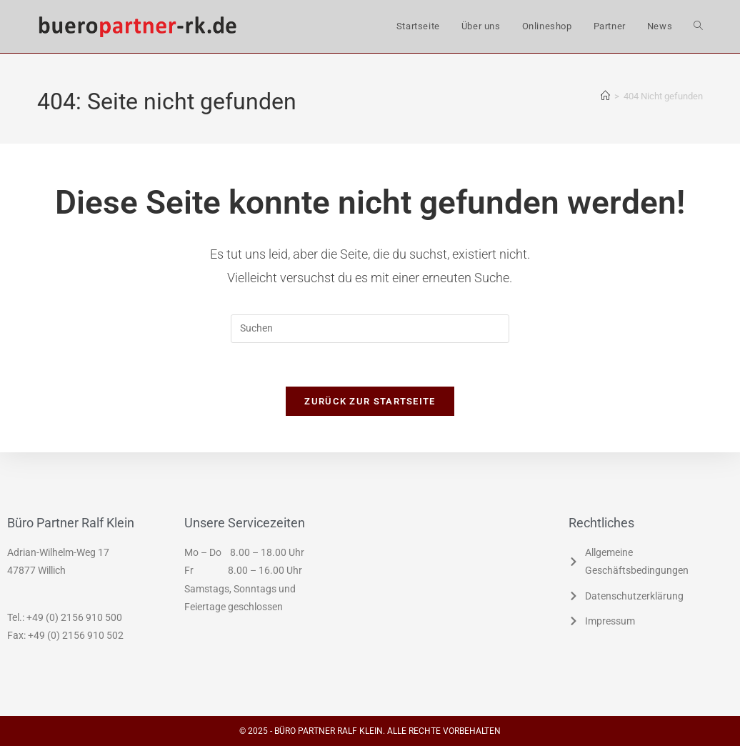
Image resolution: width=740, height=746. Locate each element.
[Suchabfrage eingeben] (370, 328)
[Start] (605, 96)
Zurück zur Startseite (369, 401)
